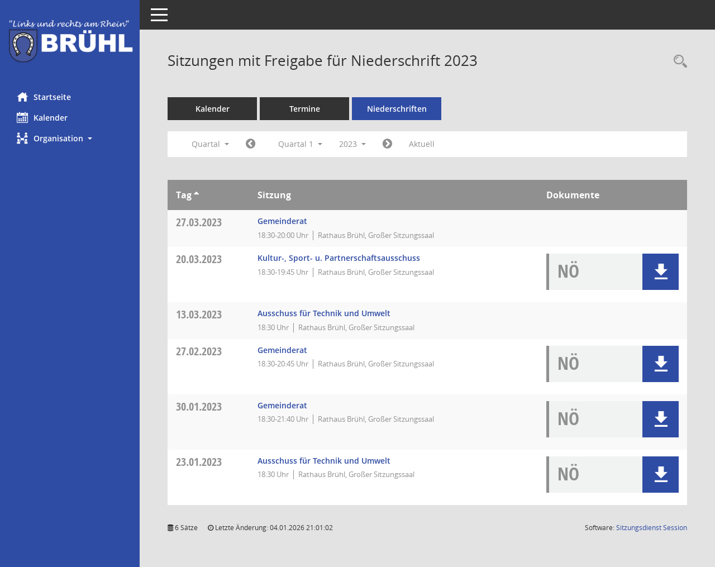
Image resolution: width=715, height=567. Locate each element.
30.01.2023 (199, 406)
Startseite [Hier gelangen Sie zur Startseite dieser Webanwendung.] (44, 96)
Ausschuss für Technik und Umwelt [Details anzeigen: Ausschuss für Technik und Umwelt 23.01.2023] (324, 460)
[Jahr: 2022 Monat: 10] (250, 144)
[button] (70, 138)
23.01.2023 (199, 461)
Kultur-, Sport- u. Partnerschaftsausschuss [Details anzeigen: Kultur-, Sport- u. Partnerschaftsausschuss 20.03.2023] (339, 257)
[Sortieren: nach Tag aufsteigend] (196, 195)
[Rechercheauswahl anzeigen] (677, 62)
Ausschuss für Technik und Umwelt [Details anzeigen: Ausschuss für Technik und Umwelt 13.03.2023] (324, 313)
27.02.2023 (199, 351)
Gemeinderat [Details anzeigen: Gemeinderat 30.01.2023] (282, 405)
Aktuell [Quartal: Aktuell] (422, 144)
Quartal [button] (210, 144)
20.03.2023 (199, 258)
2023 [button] (352, 144)
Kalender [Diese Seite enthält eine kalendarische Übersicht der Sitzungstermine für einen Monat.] (42, 117)
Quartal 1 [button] (300, 144)
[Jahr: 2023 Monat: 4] (387, 144)
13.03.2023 (199, 314)
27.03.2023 (199, 222)
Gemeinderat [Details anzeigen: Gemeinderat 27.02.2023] (282, 350)
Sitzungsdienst (651, 527)
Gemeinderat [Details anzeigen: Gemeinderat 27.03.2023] (282, 221)
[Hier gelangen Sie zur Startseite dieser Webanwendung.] (70, 42)
